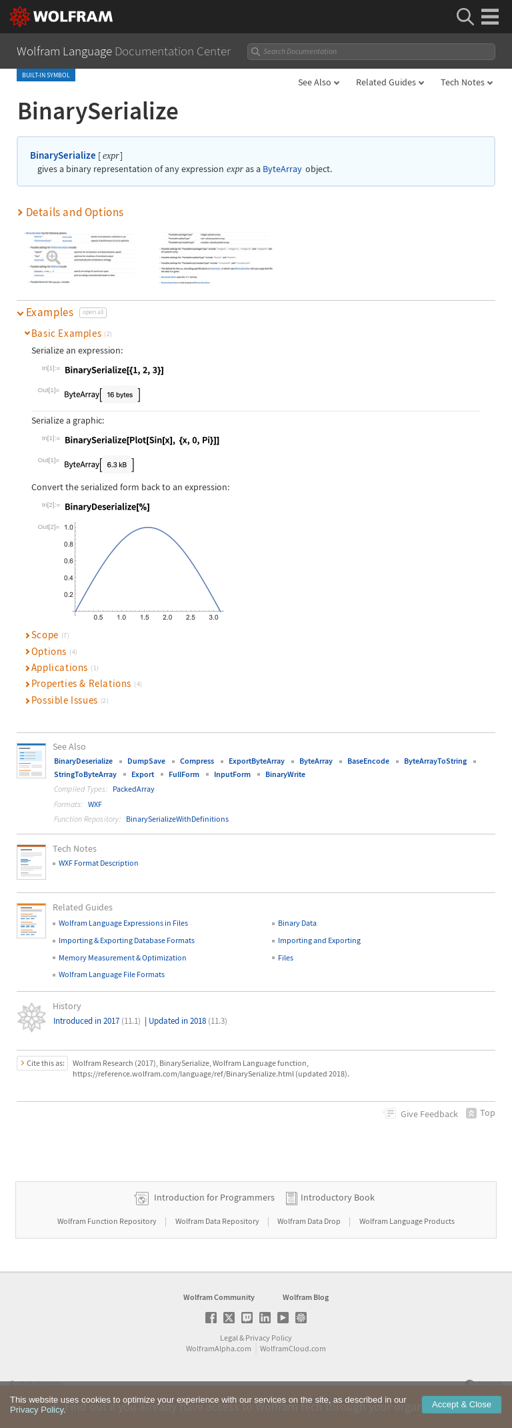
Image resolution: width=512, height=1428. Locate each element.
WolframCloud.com (293, 1348)
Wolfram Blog (306, 1297)
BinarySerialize (63, 155)
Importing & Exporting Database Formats (127, 940)
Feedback (429, 1114)
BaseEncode (368, 761)
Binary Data (297, 923)
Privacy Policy (268, 1338)
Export (142, 774)
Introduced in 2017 (97, 1020)
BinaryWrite (285, 774)
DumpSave (146, 761)
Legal (229, 1338)
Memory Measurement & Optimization (123, 957)
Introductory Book (338, 1197)
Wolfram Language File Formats (112, 974)
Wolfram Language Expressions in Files (123, 923)
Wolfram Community (219, 1297)
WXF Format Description (99, 863)
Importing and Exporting (319, 940)
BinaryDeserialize (83, 761)
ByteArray (282, 169)
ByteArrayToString (435, 761)
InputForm (232, 774)
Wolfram (48, 1384)
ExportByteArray (257, 761)
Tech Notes (463, 82)
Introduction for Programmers (214, 1197)
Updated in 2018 (188, 1020)
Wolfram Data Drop (309, 1221)
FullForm (184, 774)
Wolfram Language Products (407, 1221)
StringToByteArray (85, 774)
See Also (314, 82)
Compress (197, 761)
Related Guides (386, 82)
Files (285, 957)
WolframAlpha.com (218, 1348)
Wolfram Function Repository (107, 1221)
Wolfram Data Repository (218, 1221)
